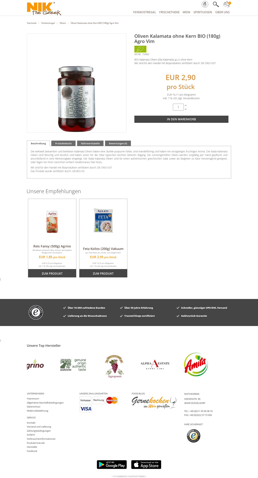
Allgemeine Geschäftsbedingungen (45, 402)
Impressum (33, 398)
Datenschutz (33, 406)
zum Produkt (52, 274)
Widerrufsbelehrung (37, 410)
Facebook (32, 451)
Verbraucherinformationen (41, 438)
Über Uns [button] (222, 12)
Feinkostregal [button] (144, 12)
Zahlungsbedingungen (39, 430)
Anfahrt (31, 434)
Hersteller (32, 446)
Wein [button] (186, 12)
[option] (38, 364)
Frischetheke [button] (169, 12)
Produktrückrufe (36, 443)
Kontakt (31, 422)
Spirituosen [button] (203, 12)
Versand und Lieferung (39, 426)
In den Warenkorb (181, 119)
